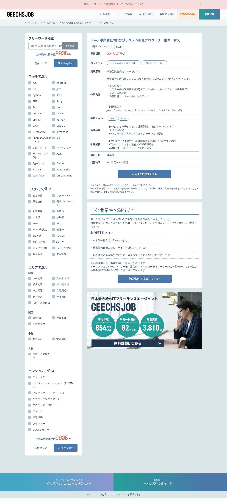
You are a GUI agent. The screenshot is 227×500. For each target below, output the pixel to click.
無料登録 (209, 14)
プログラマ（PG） (154, 62)
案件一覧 (51, 22)
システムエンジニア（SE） (124, 62)
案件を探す (65, 63)
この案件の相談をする (144, 173)
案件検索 (105, 14)
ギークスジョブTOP (33, 22)
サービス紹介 (125, 14)
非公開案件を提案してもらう (144, 278)
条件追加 (69, 45)
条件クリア (41, 63)
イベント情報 (146, 14)
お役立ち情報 (167, 14)
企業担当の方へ (188, 14)
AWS (123, 118)
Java (112, 118)
